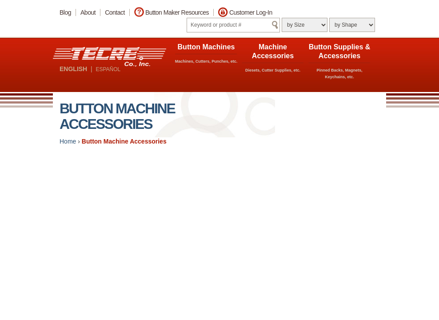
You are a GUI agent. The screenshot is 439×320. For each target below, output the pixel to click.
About (88, 12)
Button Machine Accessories (124, 141)
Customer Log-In (250, 12)
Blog (65, 12)
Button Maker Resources (177, 12)
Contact (115, 12)
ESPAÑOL (108, 69)
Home (68, 141)
